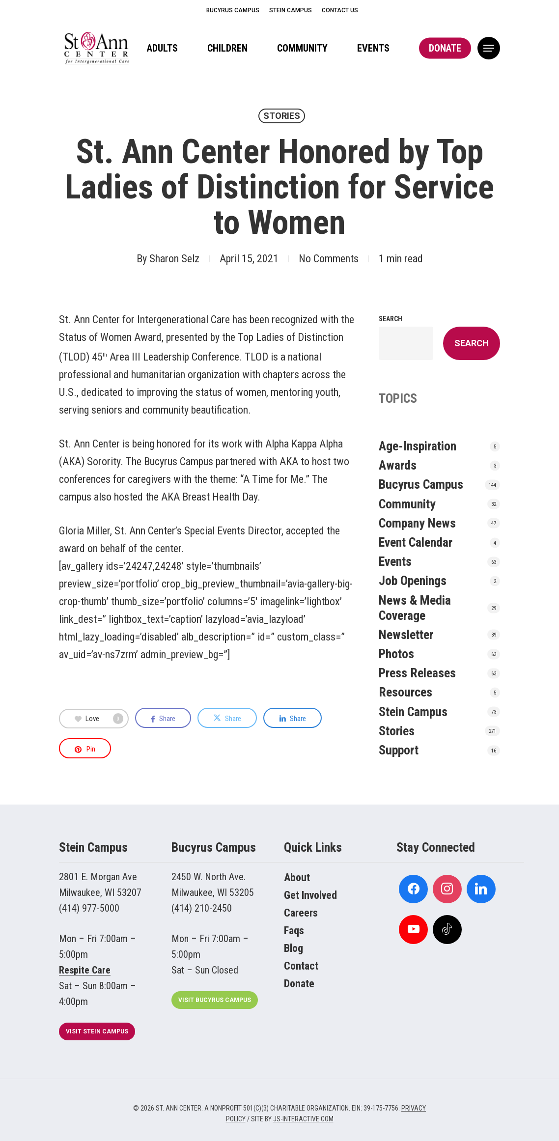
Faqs (294, 930)
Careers (301, 913)
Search (390, 319)
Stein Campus (413, 711)
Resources (405, 692)
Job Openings (413, 580)
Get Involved (310, 895)
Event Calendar (415, 542)
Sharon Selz (174, 258)
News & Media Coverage (415, 608)
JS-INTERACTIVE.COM (303, 1119)
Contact (301, 966)
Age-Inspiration (417, 446)
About (297, 877)
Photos (396, 653)
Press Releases (417, 673)
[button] (488, 48)
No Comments (329, 258)
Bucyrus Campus (421, 484)
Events (395, 561)
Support (399, 750)
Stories (281, 116)
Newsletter (406, 634)
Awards (398, 465)
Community (407, 504)
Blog (293, 948)
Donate (299, 983)
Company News (417, 523)
